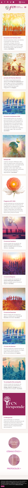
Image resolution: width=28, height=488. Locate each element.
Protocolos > (14, 468)
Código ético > (14, 451)
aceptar (2, 486)
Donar (23, 2)
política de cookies (19, 484)
